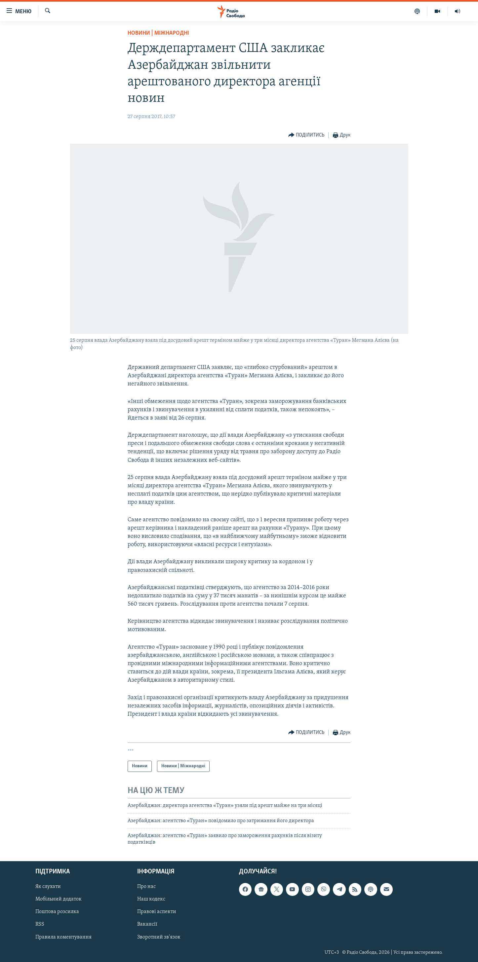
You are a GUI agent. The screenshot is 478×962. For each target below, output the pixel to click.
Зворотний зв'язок (158, 937)
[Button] (306, 135)
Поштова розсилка (57, 911)
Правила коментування (63, 937)
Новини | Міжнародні (158, 33)
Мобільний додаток (58, 899)
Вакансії (147, 924)
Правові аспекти (156, 911)
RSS (39, 924)
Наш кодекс (151, 899)
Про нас (146, 886)
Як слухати (48, 886)
